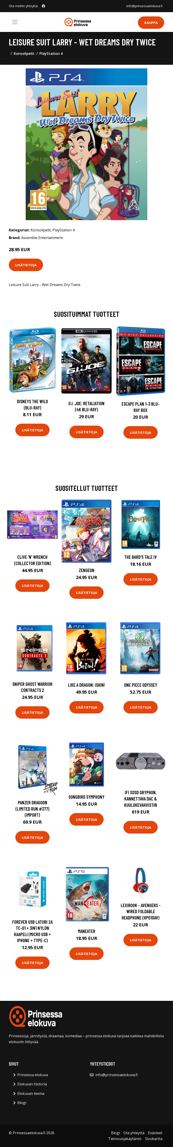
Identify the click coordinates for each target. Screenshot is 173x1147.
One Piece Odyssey (140, 685)
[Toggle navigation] (15, 22)
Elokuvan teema (30, 1093)
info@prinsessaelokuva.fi (144, 6)
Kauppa (151, 22)
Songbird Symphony (86, 797)
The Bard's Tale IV (140, 557)
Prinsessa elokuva (32, 1074)
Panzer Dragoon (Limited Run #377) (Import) (32, 809)
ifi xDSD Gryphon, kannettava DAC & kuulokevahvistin (140, 798)
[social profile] (43, 6)
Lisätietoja (25, 265)
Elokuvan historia (32, 1084)
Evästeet (155, 1132)
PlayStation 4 (51, 53)
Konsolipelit (24, 53)
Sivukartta (153, 1138)
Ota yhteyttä (133, 1132)
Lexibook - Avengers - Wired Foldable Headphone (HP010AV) (141, 911)
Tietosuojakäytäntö (124, 1138)
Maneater (86, 931)
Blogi (21, 1102)
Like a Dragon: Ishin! (86, 685)
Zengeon (86, 570)
